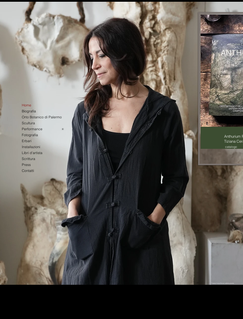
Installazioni (31, 147)
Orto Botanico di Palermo (41, 117)
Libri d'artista (32, 153)
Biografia (29, 111)
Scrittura (28, 159)
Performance (32, 129)
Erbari (26, 141)
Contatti (28, 170)
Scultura (28, 123)
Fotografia (30, 135)
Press (26, 164)
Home (26, 105)
